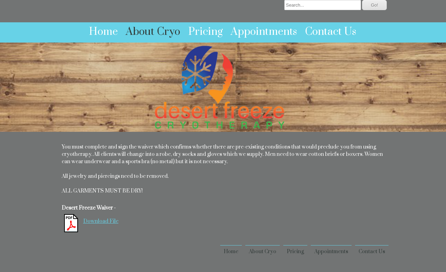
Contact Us (330, 31)
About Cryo (153, 31)
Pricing (205, 31)
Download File (100, 221)
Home (103, 31)
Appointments (264, 31)
